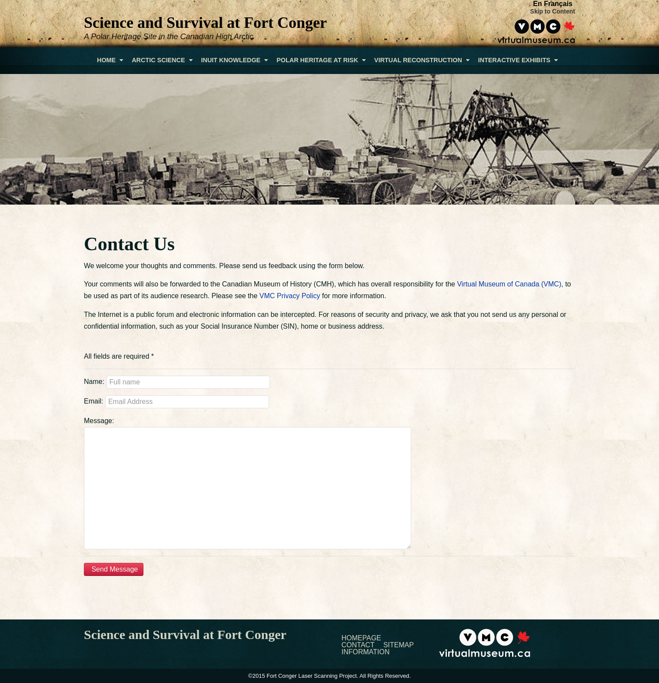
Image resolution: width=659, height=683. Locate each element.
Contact (358, 645)
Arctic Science (162, 60)
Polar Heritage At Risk (321, 60)
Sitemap (398, 645)
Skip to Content (552, 11)
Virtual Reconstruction (421, 60)
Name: (94, 382)
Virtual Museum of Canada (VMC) (509, 284)
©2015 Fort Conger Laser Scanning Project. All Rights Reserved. (329, 676)
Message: (99, 420)
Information (366, 652)
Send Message (114, 569)
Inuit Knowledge (234, 60)
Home (110, 60)
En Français (552, 3)
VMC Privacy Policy (290, 295)
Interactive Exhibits (518, 60)
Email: (93, 401)
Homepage (361, 638)
